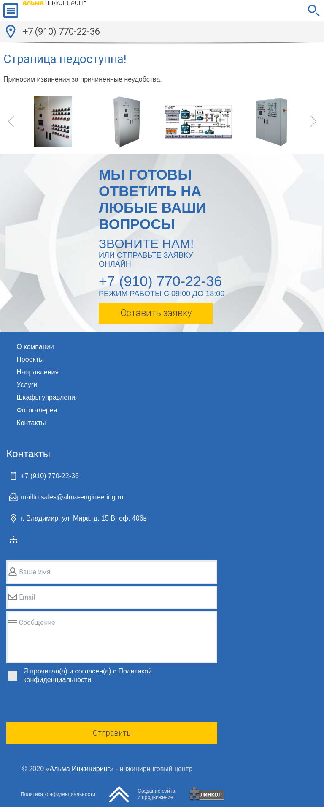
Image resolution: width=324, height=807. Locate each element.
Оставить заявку (156, 313)
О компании (35, 346)
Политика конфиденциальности (58, 794)
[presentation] (70, 704)
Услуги (26, 384)
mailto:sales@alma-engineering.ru (72, 497)
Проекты (29, 359)
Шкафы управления (47, 397)
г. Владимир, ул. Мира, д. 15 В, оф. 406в (84, 518)
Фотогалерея (36, 410)
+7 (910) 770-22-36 (61, 31)
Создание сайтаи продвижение (156, 794)
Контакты (31, 422)
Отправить (112, 732)
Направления (37, 372)
